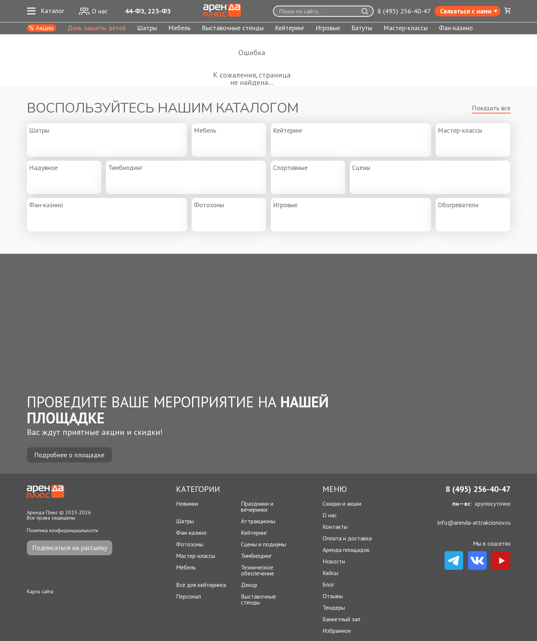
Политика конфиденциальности (62, 530)
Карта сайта (40, 591)
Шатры (147, 28)
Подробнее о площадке (69, 455)
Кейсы (330, 573)
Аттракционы (258, 521)
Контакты (335, 527)
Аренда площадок (346, 550)
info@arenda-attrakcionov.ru (474, 522)
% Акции (41, 28)
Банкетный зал (341, 619)
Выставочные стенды (233, 28)
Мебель (179, 28)
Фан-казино (456, 28)
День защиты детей (96, 28)
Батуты (361, 28)
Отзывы (333, 596)
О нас (330, 515)
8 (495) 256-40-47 (404, 11)
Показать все (491, 108)
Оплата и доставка (347, 538)
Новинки (187, 504)
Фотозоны (189, 544)
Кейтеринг (289, 28)
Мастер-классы (405, 28)
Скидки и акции (342, 503)
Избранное (337, 631)
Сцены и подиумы (263, 544)
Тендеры (334, 607)
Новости (334, 561)
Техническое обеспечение (257, 570)
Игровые (327, 28)
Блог (328, 584)
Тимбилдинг (256, 556)
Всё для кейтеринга (201, 585)
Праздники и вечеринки (257, 506)
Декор (249, 585)
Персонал (188, 596)
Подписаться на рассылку (69, 547)
